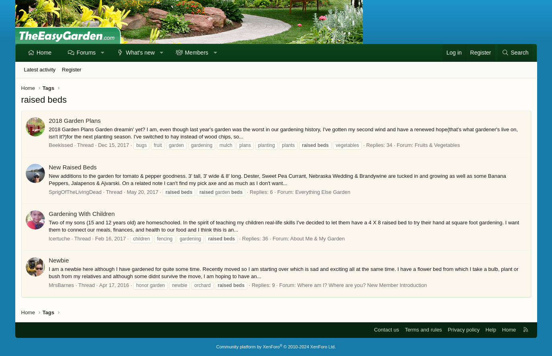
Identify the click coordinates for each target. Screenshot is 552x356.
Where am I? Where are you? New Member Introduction (362, 285)
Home (44, 52)
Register (71, 70)
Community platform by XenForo (276, 346)
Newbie (59, 260)
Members (196, 52)
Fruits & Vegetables (437, 145)
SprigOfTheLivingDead (75, 192)
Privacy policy (463, 330)
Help (490, 330)
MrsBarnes (61, 285)
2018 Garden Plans (75, 120)
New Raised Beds (73, 167)
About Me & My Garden (317, 239)
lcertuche (59, 239)
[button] (103, 53)
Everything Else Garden (322, 192)
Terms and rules (423, 330)
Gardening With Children (82, 213)
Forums (86, 52)
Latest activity (40, 70)
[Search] (515, 53)
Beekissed (61, 145)
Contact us (386, 330)
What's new (140, 52)
